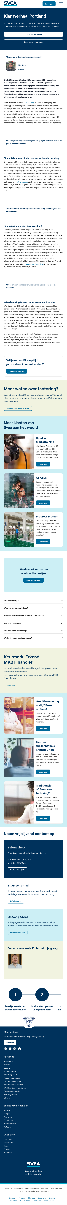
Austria (27, 1201)
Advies (7, 1110)
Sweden (12, 1198)
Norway (31, 1198)
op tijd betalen (21, 182)
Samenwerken (10, 1123)
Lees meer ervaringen (33, 42)
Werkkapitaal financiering (15, 1088)
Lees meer (43, 464)
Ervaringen (8, 1120)
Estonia (52, 1198)
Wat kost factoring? (33, 623)
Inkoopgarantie (10, 1094)
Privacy (7, 1149)
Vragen (7, 1113)
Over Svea (9, 1134)
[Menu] (60, 3)
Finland (22, 1198)
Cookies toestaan (33, 580)
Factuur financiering (12, 1081)
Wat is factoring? (33, 600)
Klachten (8, 1152)
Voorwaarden (10, 1071)
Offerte (7, 1098)
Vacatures (8, 1142)
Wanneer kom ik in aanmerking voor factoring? (33, 615)
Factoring (9, 1056)
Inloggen (49, 4)
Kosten (7, 1064)
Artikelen (8, 1117)
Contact (10, 1042)
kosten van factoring (34, 264)
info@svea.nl (15, 901)
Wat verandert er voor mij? (33, 630)
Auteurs (7, 1127)
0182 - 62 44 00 (17, 870)
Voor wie (7, 1068)
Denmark (42, 1198)
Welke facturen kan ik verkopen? (33, 637)
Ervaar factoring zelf (33, 34)
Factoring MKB (10, 1074)
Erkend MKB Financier (16, 1105)
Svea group (49, 1201)
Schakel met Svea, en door (17, 408)
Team (6, 1146)
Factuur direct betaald (14, 1084)
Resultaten (8, 1139)
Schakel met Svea (16, 371)
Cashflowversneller (12, 1091)
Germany (37, 1201)
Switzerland (15, 1201)
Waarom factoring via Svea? (33, 607)
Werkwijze (8, 1061)
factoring (30, 102)
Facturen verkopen (12, 1078)
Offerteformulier (17, 932)
